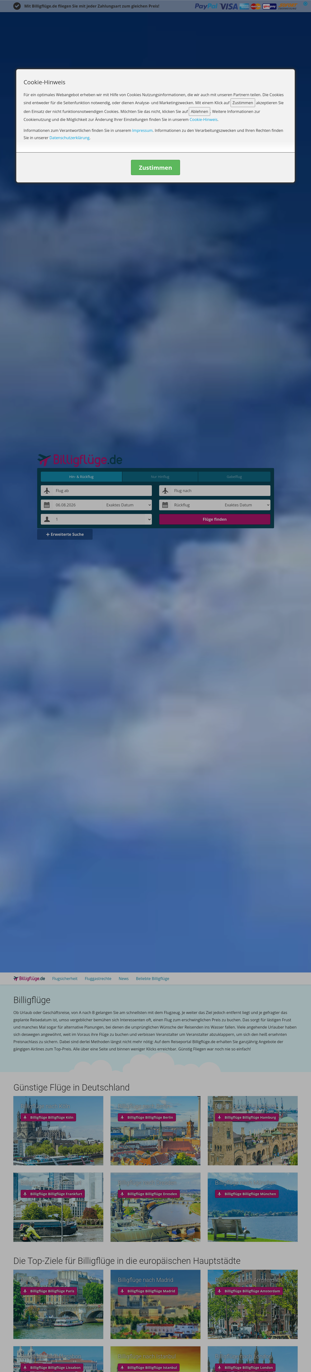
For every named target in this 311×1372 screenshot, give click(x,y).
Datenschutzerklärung (69, 137)
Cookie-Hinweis (203, 119)
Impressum (142, 130)
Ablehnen (199, 111)
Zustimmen (243, 102)
